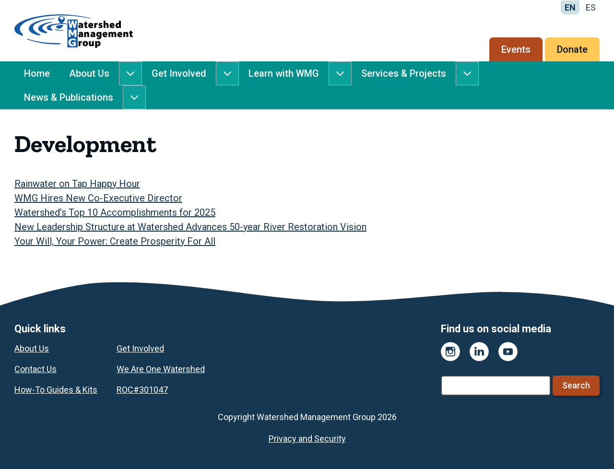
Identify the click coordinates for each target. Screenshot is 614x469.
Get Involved (179, 73)
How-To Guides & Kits (55, 390)
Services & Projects (403, 73)
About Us (89, 73)
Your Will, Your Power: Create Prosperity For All (114, 241)
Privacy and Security (307, 439)
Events (516, 49)
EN (570, 7)
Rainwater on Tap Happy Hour (77, 183)
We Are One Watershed (161, 369)
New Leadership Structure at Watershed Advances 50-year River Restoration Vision (190, 227)
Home (37, 73)
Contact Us (35, 369)
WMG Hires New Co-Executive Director (98, 198)
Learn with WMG (283, 73)
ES (591, 7)
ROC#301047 (142, 390)
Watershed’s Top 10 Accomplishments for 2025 (114, 212)
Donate (572, 49)
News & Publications (68, 97)
